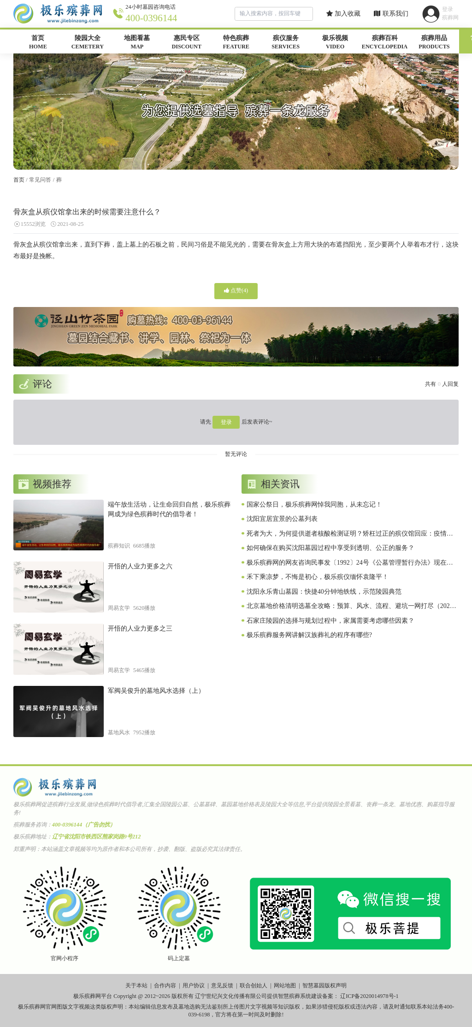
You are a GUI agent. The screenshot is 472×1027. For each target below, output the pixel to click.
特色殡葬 (236, 43)
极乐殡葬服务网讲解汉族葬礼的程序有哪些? (309, 635)
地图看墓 (137, 43)
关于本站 (136, 985)
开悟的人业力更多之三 (140, 628)
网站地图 (285, 985)
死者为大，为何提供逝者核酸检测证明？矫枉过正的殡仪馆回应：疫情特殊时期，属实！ (350, 534)
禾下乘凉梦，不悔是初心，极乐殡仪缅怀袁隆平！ (318, 576)
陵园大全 (87, 43)
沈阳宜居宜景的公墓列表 (282, 518)
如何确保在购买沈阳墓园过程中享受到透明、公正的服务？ (330, 547)
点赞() (236, 290)
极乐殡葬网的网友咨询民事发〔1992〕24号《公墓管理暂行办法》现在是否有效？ (350, 563)
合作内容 (165, 985)
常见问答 (40, 180)
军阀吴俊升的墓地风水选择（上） (156, 690)
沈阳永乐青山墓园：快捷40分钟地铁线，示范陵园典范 (324, 591)
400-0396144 (151, 18)
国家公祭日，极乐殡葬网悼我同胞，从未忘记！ (314, 504)
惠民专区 (186, 43)
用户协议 (194, 985)
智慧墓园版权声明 (324, 985)
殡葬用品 (434, 43)
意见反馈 (222, 985)
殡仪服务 (285, 43)
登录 (226, 422)
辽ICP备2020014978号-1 (369, 996)
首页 (38, 43)
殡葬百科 (384, 43)
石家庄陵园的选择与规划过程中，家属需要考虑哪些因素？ (330, 620)
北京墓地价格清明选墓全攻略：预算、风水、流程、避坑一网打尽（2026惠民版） (350, 606)
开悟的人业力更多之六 (140, 566)
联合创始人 (253, 985)
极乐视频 (335, 43)
